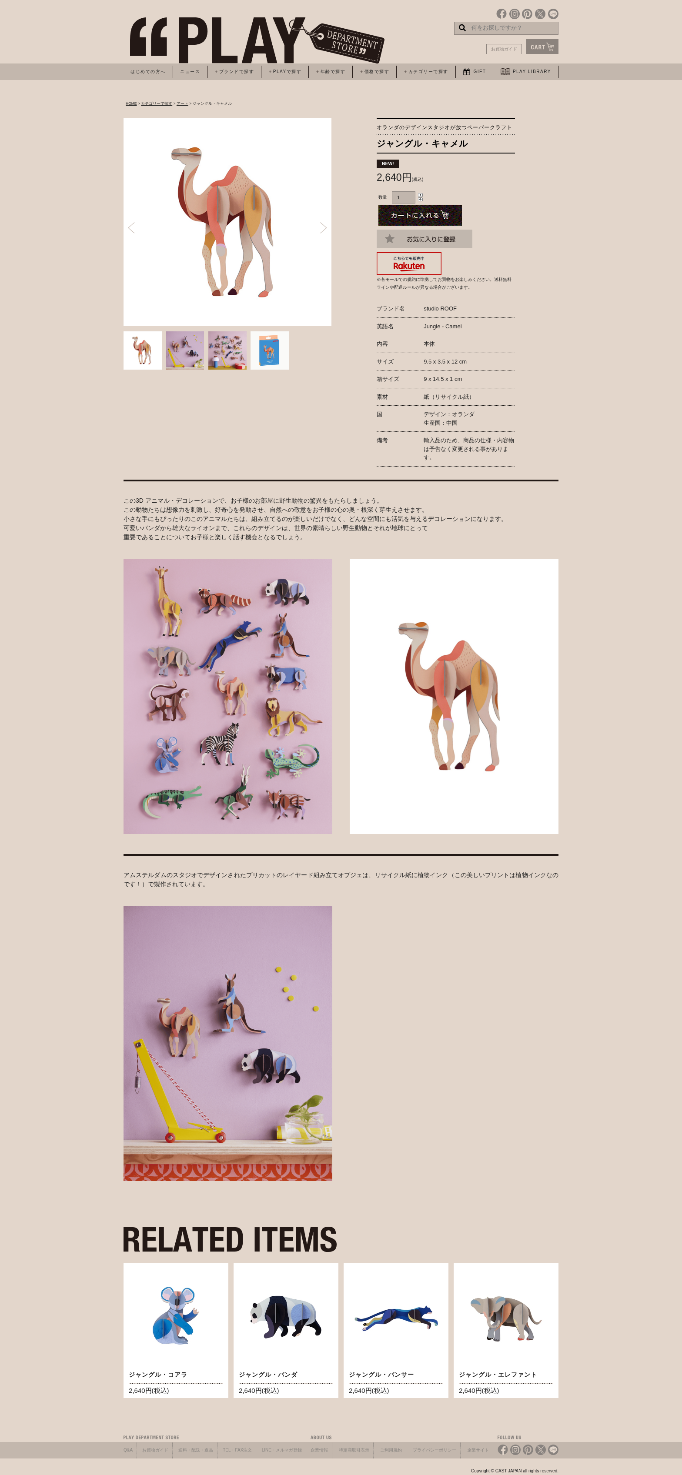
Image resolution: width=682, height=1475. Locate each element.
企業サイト (478, 1450)
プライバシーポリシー (434, 1450)
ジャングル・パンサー (381, 1374)
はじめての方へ (148, 71)
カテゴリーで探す (156, 103)
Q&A (128, 1450)
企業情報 (319, 1450)
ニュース (190, 71)
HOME (131, 103)
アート (182, 103)
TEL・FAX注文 (237, 1450)
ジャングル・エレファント (498, 1374)
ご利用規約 (391, 1450)
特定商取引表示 (354, 1450)
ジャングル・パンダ (268, 1374)
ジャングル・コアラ (158, 1374)
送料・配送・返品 (195, 1450)
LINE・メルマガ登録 (282, 1450)
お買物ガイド (504, 49)
